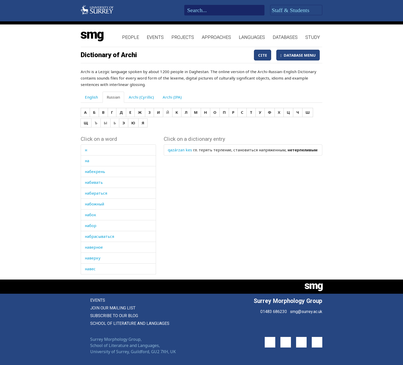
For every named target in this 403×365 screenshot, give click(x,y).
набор (90, 225)
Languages (252, 37)
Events (155, 37)
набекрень (95, 171)
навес (90, 268)
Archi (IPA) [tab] (172, 97)
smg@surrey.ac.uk (306, 311)
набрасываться (99, 236)
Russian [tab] (113, 97)
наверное (94, 247)
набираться (96, 193)
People (130, 37)
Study (312, 37)
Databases (285, 37)
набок (90, 214)
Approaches (216, 37)
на (87, 160)
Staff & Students (296, 10)
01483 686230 (273, 311)
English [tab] (91, 97)
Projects (182, 37)
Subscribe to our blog (114, 315)
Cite (262, 55)
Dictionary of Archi (109, 55)
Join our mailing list (112, 308)
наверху (92, 257)
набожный (94, 203)
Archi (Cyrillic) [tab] (141, 97)
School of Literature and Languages (129, 323)
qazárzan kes (180, 149)
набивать (94, 182)
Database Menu (298, 55)
